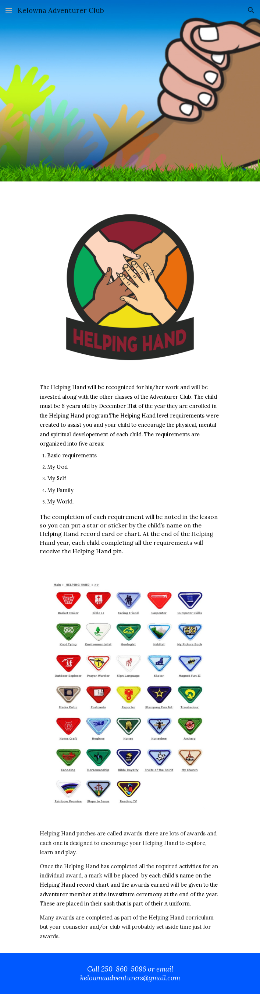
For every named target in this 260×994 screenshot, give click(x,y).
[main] (130, 472)
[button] (9, 10)
